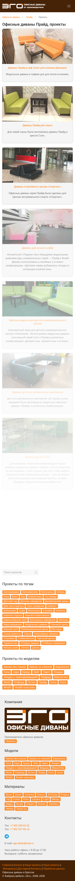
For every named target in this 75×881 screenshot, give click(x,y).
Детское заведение (31, 601)
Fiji (7, 799)
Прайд (43, 682)
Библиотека (35, 596)
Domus (41, 794)
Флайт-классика (25, 687)
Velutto (9, 808)
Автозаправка (11, 592)
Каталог (18, 865)
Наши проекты (32, 865)
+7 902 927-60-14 (19, 829)
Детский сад (10, 601)
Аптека (61, 592)
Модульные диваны (36, 624)
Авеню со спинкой (40, 666)
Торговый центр (46, 638)
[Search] (20, 572)
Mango (55, 799)
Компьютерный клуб (15, 620)
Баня (15, 596)
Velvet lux (21, 809)
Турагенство (10, 643)
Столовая (9, 638)
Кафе (22, 610)
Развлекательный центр (34, 629)
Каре (16, 672)
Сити (53, 682)
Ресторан (56, 629)
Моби (7, 682)
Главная (7, 865)
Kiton (26, 799)
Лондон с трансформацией (21, 677)
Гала (6, 672)
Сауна (27, 633)
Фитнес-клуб (11, 647)
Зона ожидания (35, 606)
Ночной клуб (11, 629)
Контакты (36, 868)
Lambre (36, 799)
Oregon (30, 804)
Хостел (25, 647)
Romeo (42, 804)
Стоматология (26, 638)
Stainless (54, 804)
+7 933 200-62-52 (19, 825)
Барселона (62, 666)
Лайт (36, 672)
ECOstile (53, 794)
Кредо (26, 672)
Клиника (47, 610)
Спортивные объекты (46, 633)
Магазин (63, 620)
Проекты (11, 741)
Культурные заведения (43, 620)
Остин (31, 682)
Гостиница (50, 596)
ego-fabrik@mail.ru (23, 843)
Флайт (7, 687)
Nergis (19, 804)
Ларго (46, 672)
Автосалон (47, 592)
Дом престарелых (14, 606)
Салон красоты (12, 633)
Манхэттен (61, 677)
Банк (6, 596)
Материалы (9, 868)
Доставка (23, 868)
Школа (36, 647)
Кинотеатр (34, 610)
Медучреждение (13, 624)
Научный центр (59, 624)
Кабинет (52, 606)
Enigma (65, 794)
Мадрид (46, 677)
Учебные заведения (53, 643)
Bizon (9, 794)
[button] (69, 6)
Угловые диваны (30, 643)
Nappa (9, 804)
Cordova (29, 794)
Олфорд (19, 682)
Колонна (60, 610)
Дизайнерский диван (57, 601)
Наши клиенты (51, 865)
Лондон (58, 672)
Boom (18, 794)
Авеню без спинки (15, 666)
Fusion (16, 799)
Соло (63, 682)
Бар (23, 596)
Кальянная (10, 610)
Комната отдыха (13, 615)
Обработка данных (54, 868)
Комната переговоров (37, 615)
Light (46, 799)
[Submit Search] (36, 572)
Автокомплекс (30, 592)
